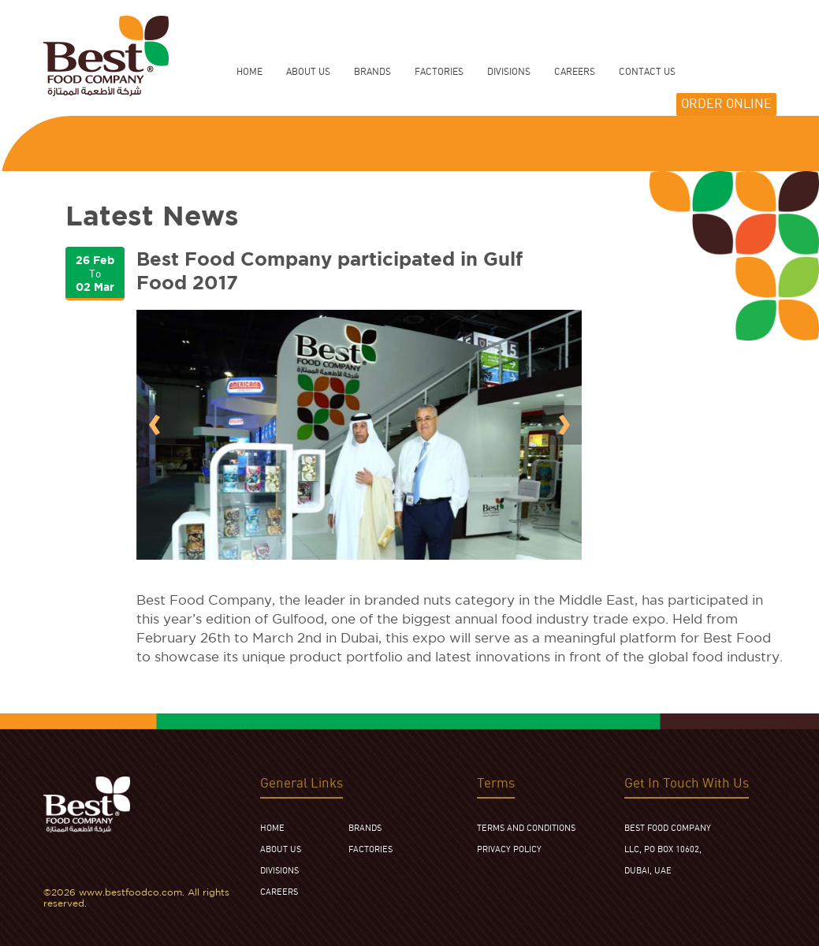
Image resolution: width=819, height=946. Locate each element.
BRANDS (365, 828)
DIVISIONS (279, 871)
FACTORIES (370, 850)
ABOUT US (280, 850)
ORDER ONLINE (726, 104)
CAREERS (279, 892)
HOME (249, 72)
